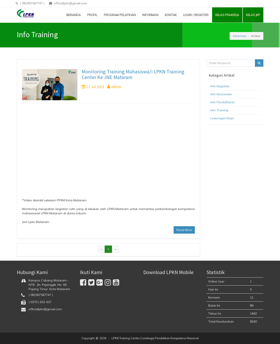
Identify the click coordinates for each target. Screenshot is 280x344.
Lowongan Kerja (222, 118)
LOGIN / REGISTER (195, 15)
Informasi (239, 36)
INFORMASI (150, 15)
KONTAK (171, 15)
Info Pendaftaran (222, 102)
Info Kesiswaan (221, 94)
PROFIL (92, 15)
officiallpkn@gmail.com (68, 3)
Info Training (219, 110)
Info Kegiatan (219, 86)
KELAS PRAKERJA (227, 15)
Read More (184, 230)
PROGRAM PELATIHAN (120, 15)
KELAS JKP (253, 15)
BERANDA (73, 15)
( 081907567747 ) (30, 3)
